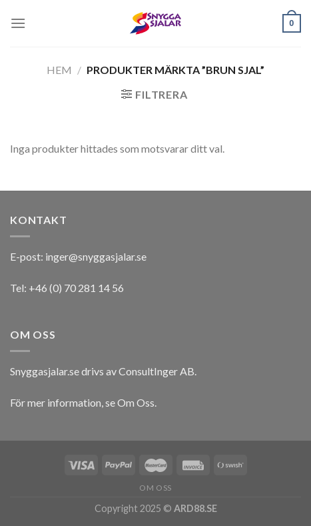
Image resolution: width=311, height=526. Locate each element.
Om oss (155, 488)
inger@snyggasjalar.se (96, 256)
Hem (59, 69)
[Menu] (18, 23)
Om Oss (136, 402)
